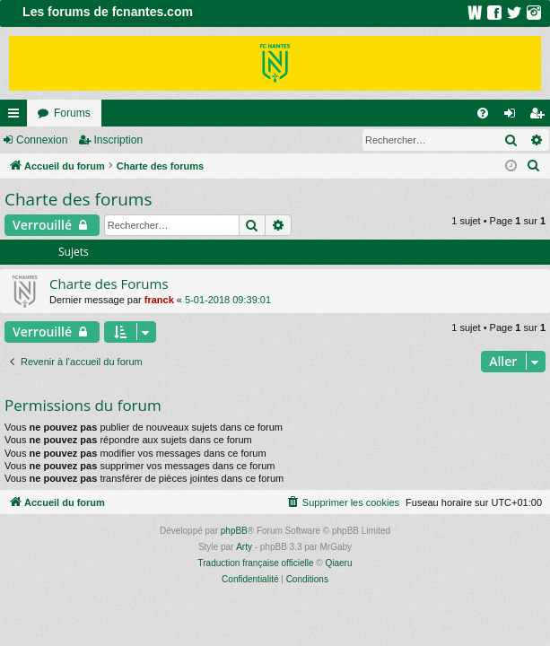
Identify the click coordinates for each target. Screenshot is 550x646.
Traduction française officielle (256, 563)
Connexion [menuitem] (513, 117)
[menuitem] (482, 113)
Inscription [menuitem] (540, 117)
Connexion (41, 140)
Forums (72, 113)
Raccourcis (17, 117)
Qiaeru (338, 563)
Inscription (118, 140)
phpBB (234, 531)
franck (159, 299)
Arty (244, 547)
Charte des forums (78, 199)
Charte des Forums (109, 283)
